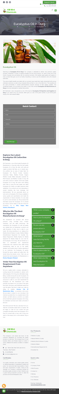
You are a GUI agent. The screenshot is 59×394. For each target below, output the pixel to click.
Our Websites (34, 379)
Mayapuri (9, 258)
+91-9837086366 (50, 6)
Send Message (11, 141)
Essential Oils (35, 349)
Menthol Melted (35, 344)
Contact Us (34, 371)
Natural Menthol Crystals (38, 338)
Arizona (19, 289)
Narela (5, 258)
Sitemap (33, 374)
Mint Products (34, 368)
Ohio (17, 205)
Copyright (6, 389)
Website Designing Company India (30, 391)
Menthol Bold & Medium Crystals (40, 341)
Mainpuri (15, 258)
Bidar (12, 291)
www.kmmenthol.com (38, 385)
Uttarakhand (11, 207)
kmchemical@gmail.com (48, 4)
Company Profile (35, 365)
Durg (32, 26)
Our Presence (23, 26)
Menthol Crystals (36, 335)
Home (14, 26)
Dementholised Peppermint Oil (39, 347)
